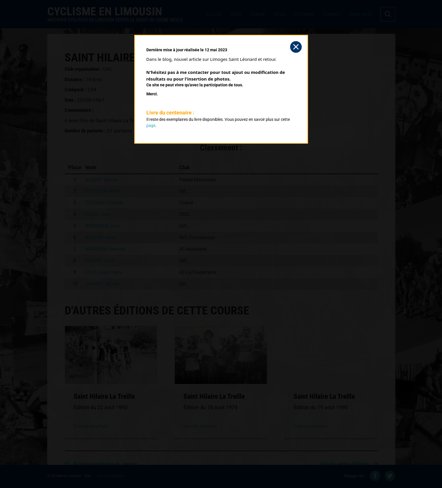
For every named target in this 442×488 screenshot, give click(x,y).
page (150, 125)
